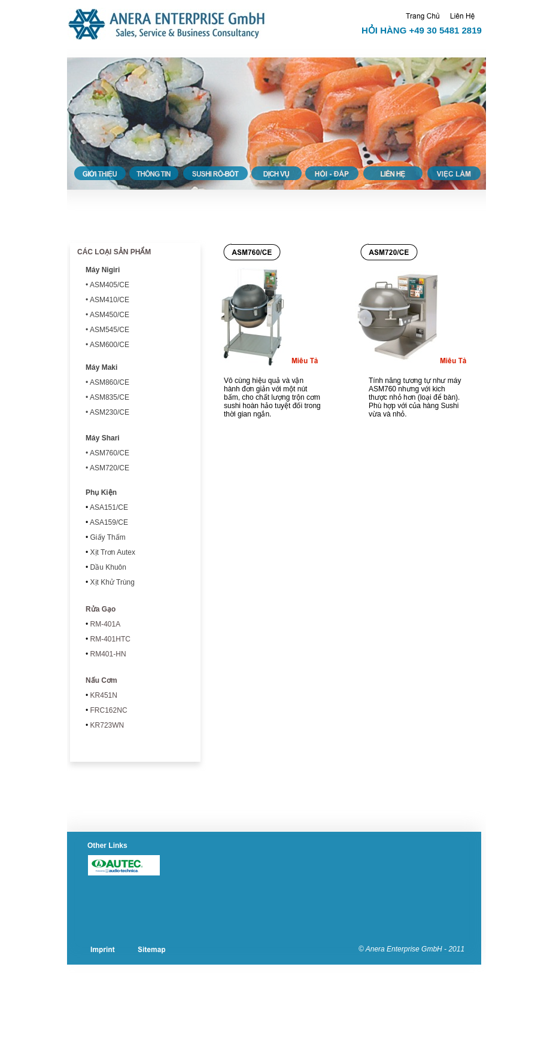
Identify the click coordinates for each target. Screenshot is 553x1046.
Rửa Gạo (101, 609)
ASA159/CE (108, 522)
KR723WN (106, 725)
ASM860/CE (109, 382)
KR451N (102, 695)
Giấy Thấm (106, 537)
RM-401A (104, 624)
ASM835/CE (109, 397)
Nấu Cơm (101, 680)
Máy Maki (101, 367)
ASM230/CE (109, 412)
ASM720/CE (108, 468)
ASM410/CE (109, 300)
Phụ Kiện (101, 492)
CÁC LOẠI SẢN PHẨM (114, 252)
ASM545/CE (109, 330)
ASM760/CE (109, 453)
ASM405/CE (109, 285)
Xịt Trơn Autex (111, 552)
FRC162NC (107, 710)
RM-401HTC (109, 639)
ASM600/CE (109, 344)
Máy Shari (103, 438)
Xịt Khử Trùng (111, 582)
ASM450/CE (109, 315)
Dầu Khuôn (107, 567)
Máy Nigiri (103, 270)
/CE (108, 507)
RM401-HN (107, 654)
